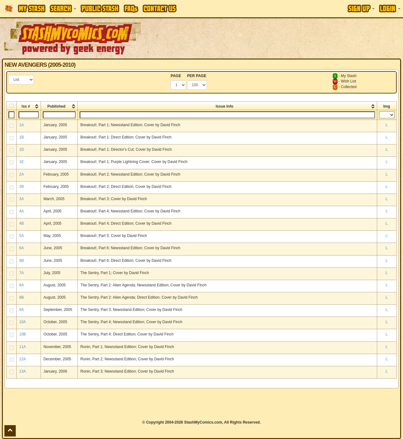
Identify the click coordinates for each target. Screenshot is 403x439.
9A (21, 309)
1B (21, 137)
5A (21, 236)
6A (21, 248)
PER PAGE (196, 76)
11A (22, 347)
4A (21, 211)
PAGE (176, 76)
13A (22, 371)
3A (21, 199)
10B (22, 334)
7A (21, 273)
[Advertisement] (284, 38)
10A (22, 322)
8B (21, 297)
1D (21, 149)
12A (22, 359)
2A (21, 174)
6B (21, 260)
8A (21, 285)
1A (21, 125)
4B (21, 223)
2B (21, 186)
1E (21, 162)
